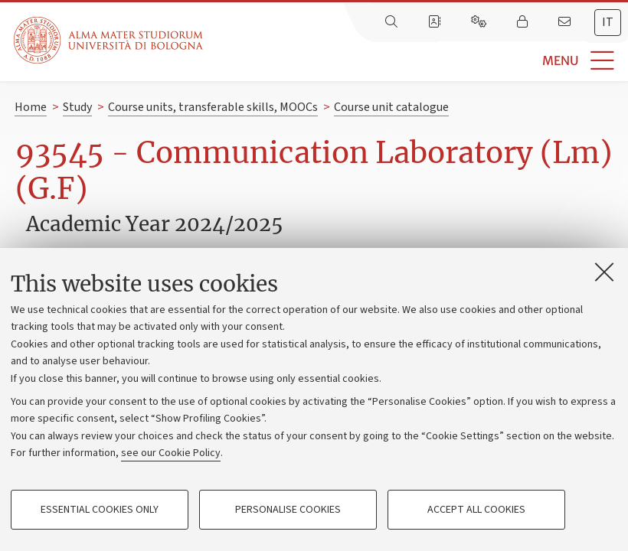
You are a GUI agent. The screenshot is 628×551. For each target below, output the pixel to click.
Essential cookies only (100, 509)
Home (31, 107)
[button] (415, 60)
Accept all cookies (476, 509)
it (607, 22)
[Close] (604, 271)
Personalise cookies (288, 509)
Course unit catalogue (391, 107)
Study (77, 107)
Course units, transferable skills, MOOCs (213, 107)
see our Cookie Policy (171, 453)
